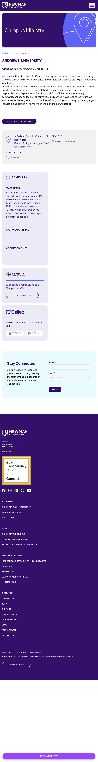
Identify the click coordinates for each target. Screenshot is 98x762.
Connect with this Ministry (19, 121)
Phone (15, 157)
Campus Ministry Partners (15, 577)
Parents (7, 528)
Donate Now (49, 756)
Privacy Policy (7, 652)
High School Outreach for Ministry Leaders (24, 561)
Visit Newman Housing (22, 295)
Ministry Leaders (12, 555)
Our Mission (8, 598)
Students (8, 501)
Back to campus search (15, 53)
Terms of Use (21, 652)
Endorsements (9, 614)
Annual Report (9, 619)
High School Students (13, 512)
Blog (4, 625)
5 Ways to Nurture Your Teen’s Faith (20, 544)
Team (4, 604)
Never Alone (8, 635)
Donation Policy (35, 652)
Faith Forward (9, 630)
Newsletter (8, 571)
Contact (6, 609)
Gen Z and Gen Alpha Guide (15, 539)
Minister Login (9, 582)
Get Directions (23, 147)
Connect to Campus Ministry (16, 507)
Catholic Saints (16, 664)
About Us (7, 592)
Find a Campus (9, 517)
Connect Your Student (13, 534)
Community (7, 566)
